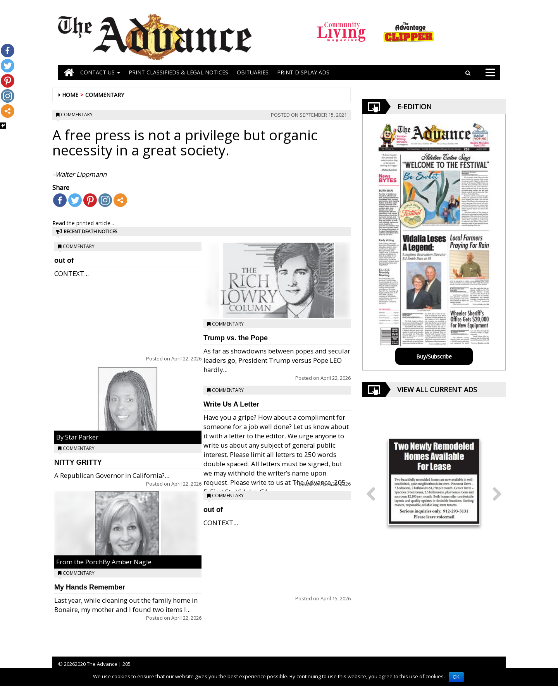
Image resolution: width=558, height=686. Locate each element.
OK (456, 677)
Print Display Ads (303, 72)
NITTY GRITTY (78, 462)
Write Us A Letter (231, 404)
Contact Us (100, 72)
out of (64, 260)
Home (70, 94)
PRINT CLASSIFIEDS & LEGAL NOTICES (178, 72)
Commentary (104, 94)
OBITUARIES (253, 72)
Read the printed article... (83, 223)
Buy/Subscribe (434, 356)
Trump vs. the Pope (235, 338)
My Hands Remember (89, 587)
